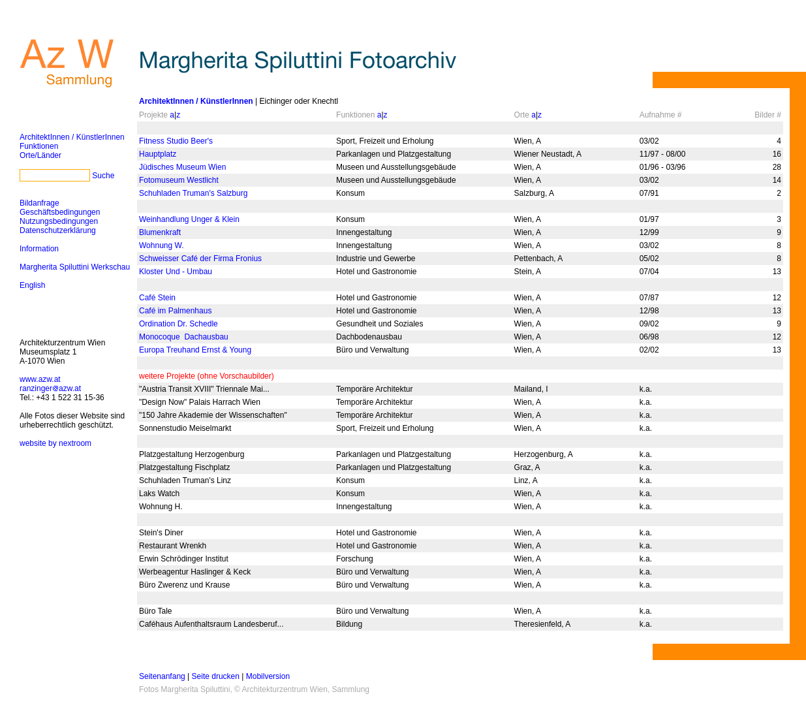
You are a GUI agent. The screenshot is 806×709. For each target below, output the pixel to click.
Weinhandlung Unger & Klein (189, 219)
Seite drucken (216, 676)
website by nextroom (55, 443)
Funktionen (39, 146)
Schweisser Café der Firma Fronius (200, 258)
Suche (103, 175)
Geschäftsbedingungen (60, 212)
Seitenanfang (162, 676)
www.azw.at (40, 379)
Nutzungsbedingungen (59, 221)
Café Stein (157, 297)
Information (39, 248)
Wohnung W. (161, 245)
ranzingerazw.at (50, 388)
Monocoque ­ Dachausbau (183, 336)
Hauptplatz (157, 154)
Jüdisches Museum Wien (182, 167)
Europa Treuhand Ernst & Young (195, 350)
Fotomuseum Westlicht (179, 180)
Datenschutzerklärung (58, 230)
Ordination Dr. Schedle (178, 323)
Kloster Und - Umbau (175, 271)
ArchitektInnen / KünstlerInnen (72, 137)
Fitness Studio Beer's (176, 141)
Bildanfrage (39, 203)
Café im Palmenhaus (175, 310)
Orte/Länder (40, 155)
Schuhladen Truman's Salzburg (193, 193)
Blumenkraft (160, 232)
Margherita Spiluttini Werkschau (75, 267)
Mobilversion (268, 676)
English (32, 285)
